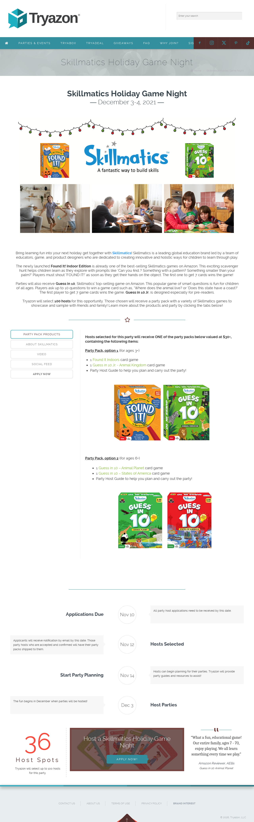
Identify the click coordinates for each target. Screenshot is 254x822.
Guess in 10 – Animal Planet (121, 468)
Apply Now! (127, 759)
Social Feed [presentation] (42, 364)
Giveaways (123, 43)
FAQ (146, 43)
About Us (93, 803)
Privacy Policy (151, 803)
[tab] (42, 334)
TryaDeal (95, 43)
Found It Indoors (106, 360)
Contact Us (67, 803)
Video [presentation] (41, 354)
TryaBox (68, 43)
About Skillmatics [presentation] (42, 344)
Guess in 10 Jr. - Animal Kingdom (119, 365)
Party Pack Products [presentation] (41, 334)
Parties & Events (34, 43)
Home (197, 70)
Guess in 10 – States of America (125, 473)
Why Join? (169, 43)
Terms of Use (120, 803)
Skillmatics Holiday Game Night (225, 70)
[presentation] (42, 374)
